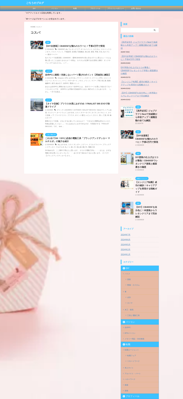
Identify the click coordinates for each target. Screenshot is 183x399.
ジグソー (83, 143)
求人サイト (129, 329)
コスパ (100, 49)
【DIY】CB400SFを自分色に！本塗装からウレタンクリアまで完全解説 (139, 88)
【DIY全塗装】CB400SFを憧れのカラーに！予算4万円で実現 (73, 46)
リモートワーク (133, 323)
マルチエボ (56, 145)
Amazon (60, 78)
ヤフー (86, 81)
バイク (50, 52)
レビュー (77, 116)
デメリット (51, 81)
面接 (126, 344)
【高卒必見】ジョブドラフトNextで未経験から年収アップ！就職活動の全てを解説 (139, 43)
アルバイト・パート (133, 334)
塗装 (86, 52)
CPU (65, 78)
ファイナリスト (50, 116)
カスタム (94, 49)
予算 (90, 81)
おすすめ (71, 78)
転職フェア (131, 319)
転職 (75, 8)
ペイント (56, 52)
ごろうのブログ (35, 3)
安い (87, 116)
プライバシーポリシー (115, 8)
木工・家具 (129, 278)
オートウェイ (56, 113)
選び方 (79, 145)
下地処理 (63, 52)
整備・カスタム (133, 258)
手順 (90, 52)
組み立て (48, 84)
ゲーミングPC (95, 78)
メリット (80, 81)
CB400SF (61, 49)
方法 (93, 52)
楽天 (109, 81)
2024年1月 (125, 230)
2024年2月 (125, 225)
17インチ (60, 111)
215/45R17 (67, 111)
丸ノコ (62, 145)
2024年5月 (125, 220)
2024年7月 (125, 210)
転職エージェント (132, 314)
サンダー (76, 143)
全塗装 (69, 52)
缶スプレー (100, 52)
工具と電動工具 (133, 283)
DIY (34, 8)
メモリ (73, 81)
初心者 (81, 52)
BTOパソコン (130, 299)
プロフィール (95, 8)
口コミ (83, 116)
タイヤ (86, 113)
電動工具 (85, 145)
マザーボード (66, 81)
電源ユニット (62, 84)
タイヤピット (94, 113)
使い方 (68, 145)
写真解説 (75, 52)
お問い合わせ (136, 8)
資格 (126, 349)
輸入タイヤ (100, 116)
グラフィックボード (82, 78)
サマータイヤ (79, 113)
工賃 (91, 116)
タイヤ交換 (104, 113)
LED (129, 268)
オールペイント (84, 49)
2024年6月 (125, 215)
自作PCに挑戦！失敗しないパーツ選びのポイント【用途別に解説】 (76, 75)
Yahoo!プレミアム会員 (101, 111)
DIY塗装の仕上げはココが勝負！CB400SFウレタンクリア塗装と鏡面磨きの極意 (139, 66)
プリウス (60, 116)
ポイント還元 (68, 116)
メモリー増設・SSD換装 (134, 304)
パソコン (54, 8)
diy (66, 49)
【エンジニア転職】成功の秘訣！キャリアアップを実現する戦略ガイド (139, 77)
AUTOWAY (76, 111)
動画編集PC (102, 81)
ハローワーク (130, 339)
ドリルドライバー (93, 143)
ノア (109, 113)
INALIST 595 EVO (86, 111)
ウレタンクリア (73, 49)
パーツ (58, 81)
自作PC (54, 84)
